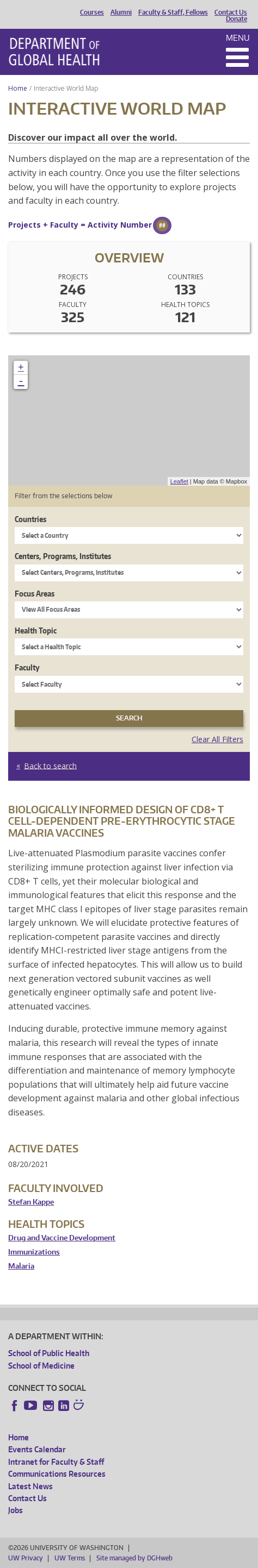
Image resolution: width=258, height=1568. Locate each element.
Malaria (21, 1266)
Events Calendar (37, 1449)
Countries (30, 519)
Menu (238, 37)
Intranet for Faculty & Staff (56, 1461)
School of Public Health (48, 1353)
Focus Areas (34, 593)
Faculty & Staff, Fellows (173, 12)
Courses (92, 12)
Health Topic (36, 630)
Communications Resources (57, 1473)
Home (17, 88)
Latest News (30, 1486)
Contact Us (230, 12)
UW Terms (69, 1558)
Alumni (121, 12)
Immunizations (34, 1252)
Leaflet (179, 481)
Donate (236, 19)
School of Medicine (41, 1365)
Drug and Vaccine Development (61, 1238)
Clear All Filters (217, 739)
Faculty (27, 667)
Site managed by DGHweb (134, 1558)
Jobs (15, 1510)
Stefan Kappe (31, 1202)
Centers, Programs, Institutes (63, 556)
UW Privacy (25, 1558)
